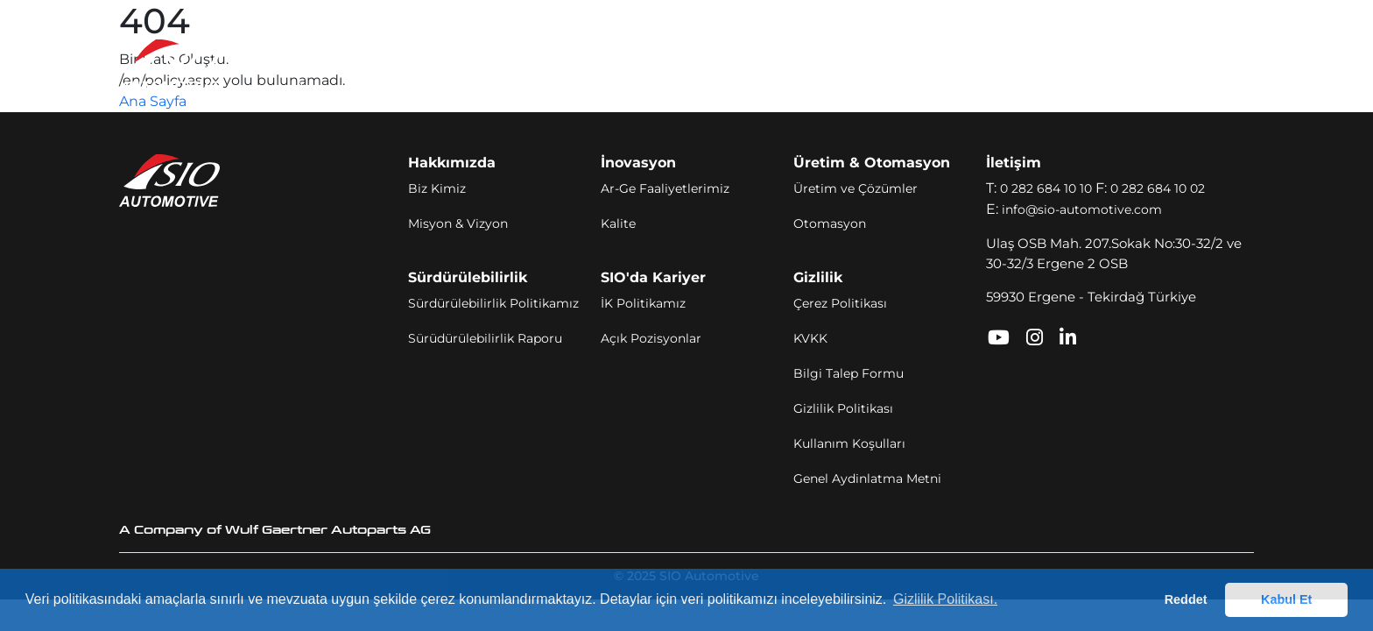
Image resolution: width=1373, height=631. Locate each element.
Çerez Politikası (840, 303)
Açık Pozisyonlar (651, 338)
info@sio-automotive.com (1082, 209)
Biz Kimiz (437, 188)
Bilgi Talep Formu (848, 373)
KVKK (810, 338)
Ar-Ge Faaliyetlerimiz (665, 188)
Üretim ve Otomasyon (596, 65)
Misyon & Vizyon (458, 223)
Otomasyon (829, 223)
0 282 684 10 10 (1046, 188)
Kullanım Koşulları (849, 443)
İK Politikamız (643, 303)
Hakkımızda (370, 65)
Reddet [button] (1186, 599)
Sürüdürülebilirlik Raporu (485, 338)
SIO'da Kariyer (871, 65)
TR (1186, 65)
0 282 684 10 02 (1157, 188)
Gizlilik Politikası (843, 408)
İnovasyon (464, 65)
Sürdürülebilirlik (747, 65)
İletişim (961, 65)
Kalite (618, 223)
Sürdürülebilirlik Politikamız (493, 303)
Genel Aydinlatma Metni (867, 478)
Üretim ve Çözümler (855, 188)
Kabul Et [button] (1286, 599)
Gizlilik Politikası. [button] (945, 599)
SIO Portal (1036, 65)
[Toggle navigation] (1235, 66)
